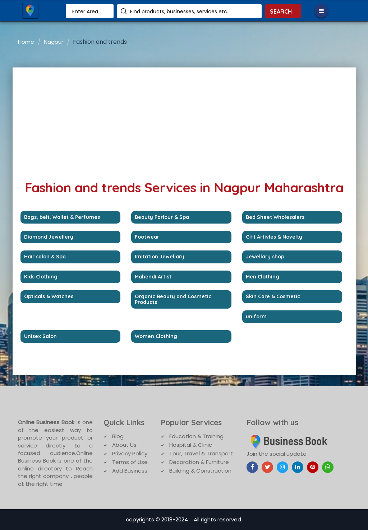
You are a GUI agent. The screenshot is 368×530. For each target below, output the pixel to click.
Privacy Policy (129, 453)
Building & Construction (200, 470)
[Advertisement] (184, 121)
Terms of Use (130, 462)
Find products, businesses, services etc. (179, 11)
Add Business (129, 470)
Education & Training (196, 436)
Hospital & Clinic (190, 445)
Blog (118, 436)
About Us (124, 445)
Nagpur (53, 42)
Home (26, 42)
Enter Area (85, 11)
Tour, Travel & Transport (201, 453)
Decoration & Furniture (199, 462)
